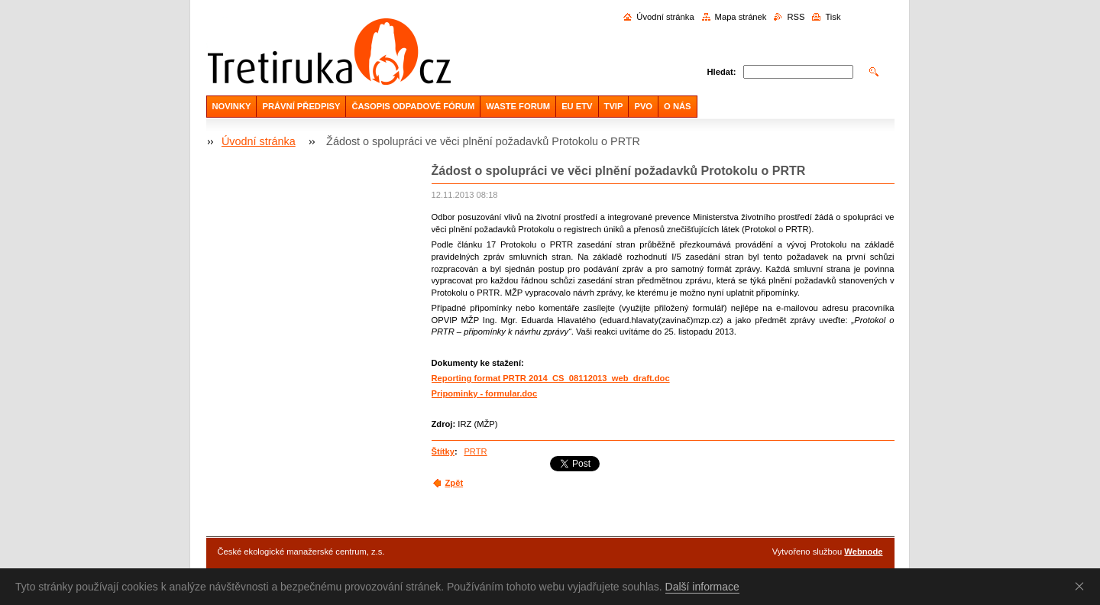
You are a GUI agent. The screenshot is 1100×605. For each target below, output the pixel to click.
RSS (795, 16)
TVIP (613, 106)
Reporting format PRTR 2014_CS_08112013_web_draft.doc (551, 378)
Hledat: (721, 71)
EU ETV (576, 106)
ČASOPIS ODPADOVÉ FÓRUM (412, 106)
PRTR (475, 451)
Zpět (454, 482)
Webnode (863, 551)
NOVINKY (231, 106)
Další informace (702, 587)
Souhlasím (1082, 585)
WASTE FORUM (518, 106)
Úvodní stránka (665, 16)
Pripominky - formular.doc (485, 393)
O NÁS (677, 106)
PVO (643, 106)
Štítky (443, 451)
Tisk (832, 16)
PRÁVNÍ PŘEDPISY (301, 106)
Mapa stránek (741, 16)
